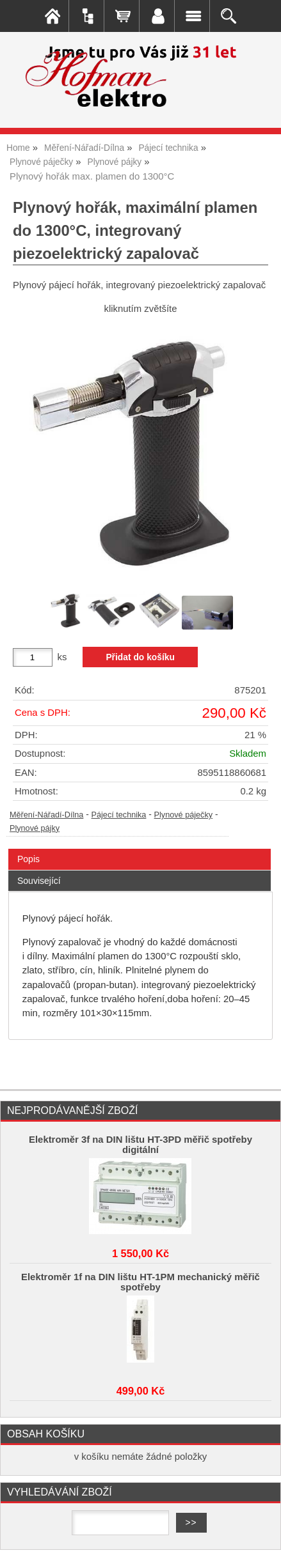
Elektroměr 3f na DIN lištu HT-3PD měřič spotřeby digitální (140, 1144)
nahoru (262, 1536)
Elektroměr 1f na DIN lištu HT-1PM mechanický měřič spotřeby (140, 1282)
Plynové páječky (183, 814)
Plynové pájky (35, 828)
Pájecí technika (119, 814)
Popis (28, 859)
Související (39, 881)
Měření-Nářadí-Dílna (46, 814)
